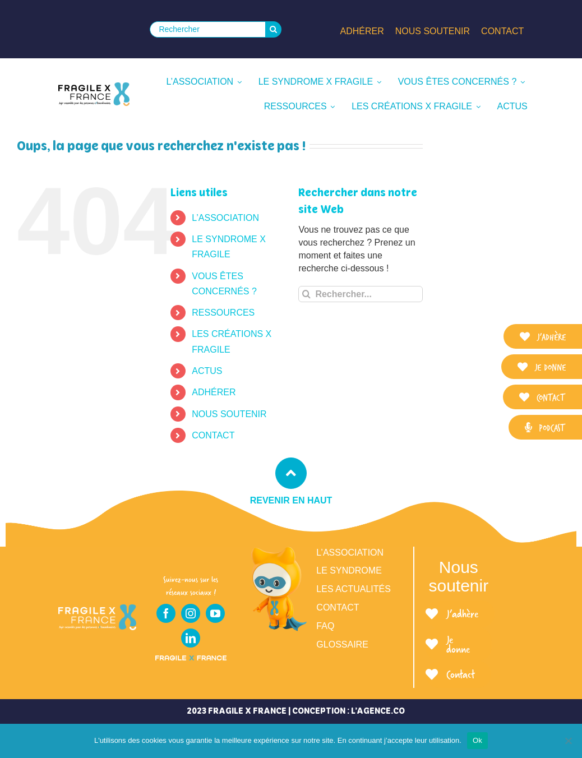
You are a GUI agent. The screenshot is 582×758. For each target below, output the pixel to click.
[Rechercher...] (360, 294)
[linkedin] (190, 638)
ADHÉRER (213, 392)
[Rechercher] (207, 29)
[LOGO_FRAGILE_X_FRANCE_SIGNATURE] (94, 94)
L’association (350, 552)
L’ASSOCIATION (225, 218)
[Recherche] (273, 29)
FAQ (325, 626)
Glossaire (342, 644)
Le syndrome (348, 570)
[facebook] (165, 613)
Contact (337, 607)
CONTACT (213, 435)
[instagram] (190, 613)
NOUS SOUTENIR (229, 414)
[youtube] (215, 613)
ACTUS (207, 371)
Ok (477, 740)
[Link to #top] (291, 473)
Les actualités (353, 589)
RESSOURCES (223, 312)
